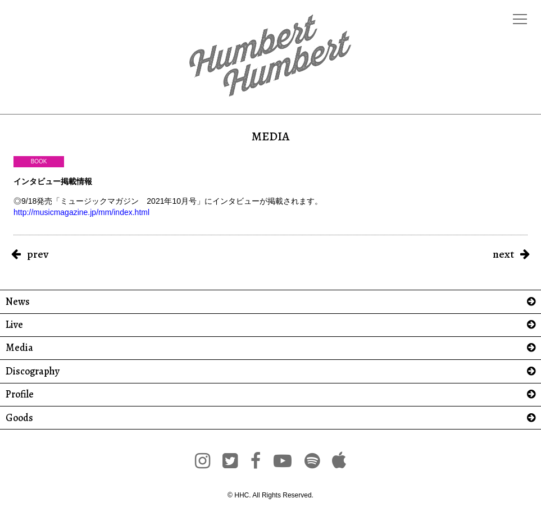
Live (14, 324)
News (18, 301)
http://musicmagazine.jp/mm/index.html (81, 212)
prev (37, 254)
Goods (19, 418)
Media (19, 347)
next (503, 254)
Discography (33, 371)
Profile (20, 394)
